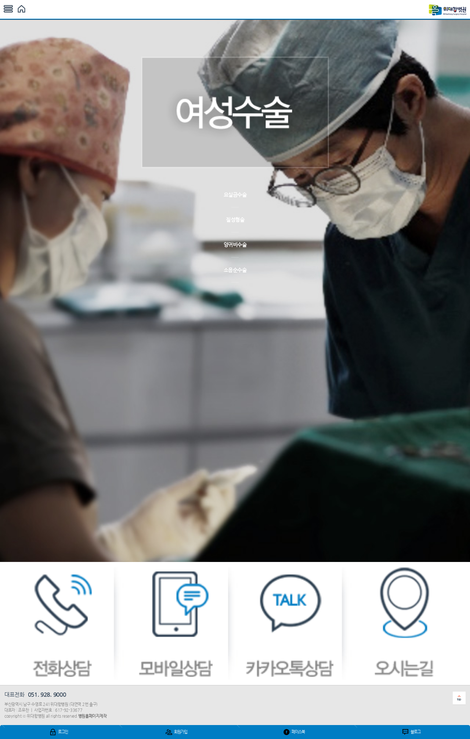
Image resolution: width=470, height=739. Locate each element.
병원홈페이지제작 (92, 715)
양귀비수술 (235, 245)
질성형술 (235, 220)
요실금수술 (235, 195)
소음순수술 (235, 270)
